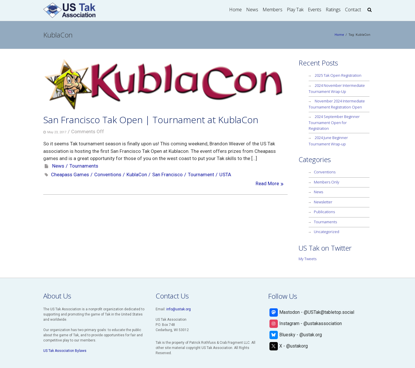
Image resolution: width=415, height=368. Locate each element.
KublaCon (137, 174)
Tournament (201, 174)
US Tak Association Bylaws (64, 351)
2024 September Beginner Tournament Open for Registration (334, 122)
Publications (324, 211)
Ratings (333, 9)
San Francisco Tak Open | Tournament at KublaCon (150, 119)
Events (314, 9)
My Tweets (307, 258)
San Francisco (167, 174)
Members (272, 9)
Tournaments (83, 166)
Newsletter (323, 201)
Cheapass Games (70, 174)
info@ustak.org (178, 309)
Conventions (107, 174)
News (252, 9)
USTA (225, 174)
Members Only (326, 182)
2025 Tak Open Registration (338, 75)
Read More (267, 183)
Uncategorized (326, 231)
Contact (353, 9)
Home (235, 9)
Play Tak (295, 9)
